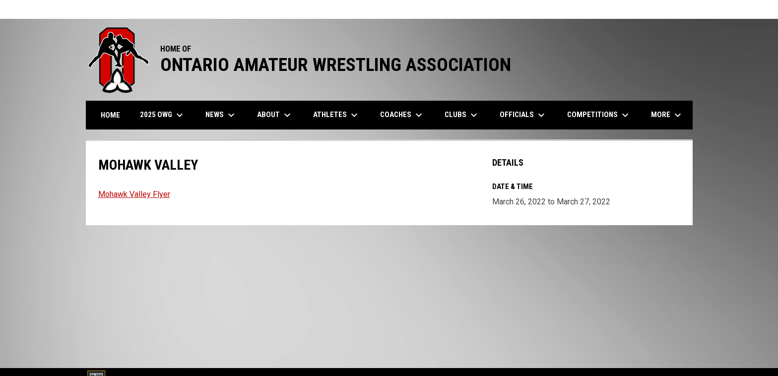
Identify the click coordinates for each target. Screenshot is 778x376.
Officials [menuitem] (523, 115)
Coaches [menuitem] (402, 115)
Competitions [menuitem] (599, 115)
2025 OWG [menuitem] (163, 115)
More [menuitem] (667, 115)
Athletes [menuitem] (336, 115)
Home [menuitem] (110, 115)
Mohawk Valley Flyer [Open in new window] (134, 194)
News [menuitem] (221, 115)
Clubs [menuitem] (462, 115)
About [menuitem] (275, 115)
